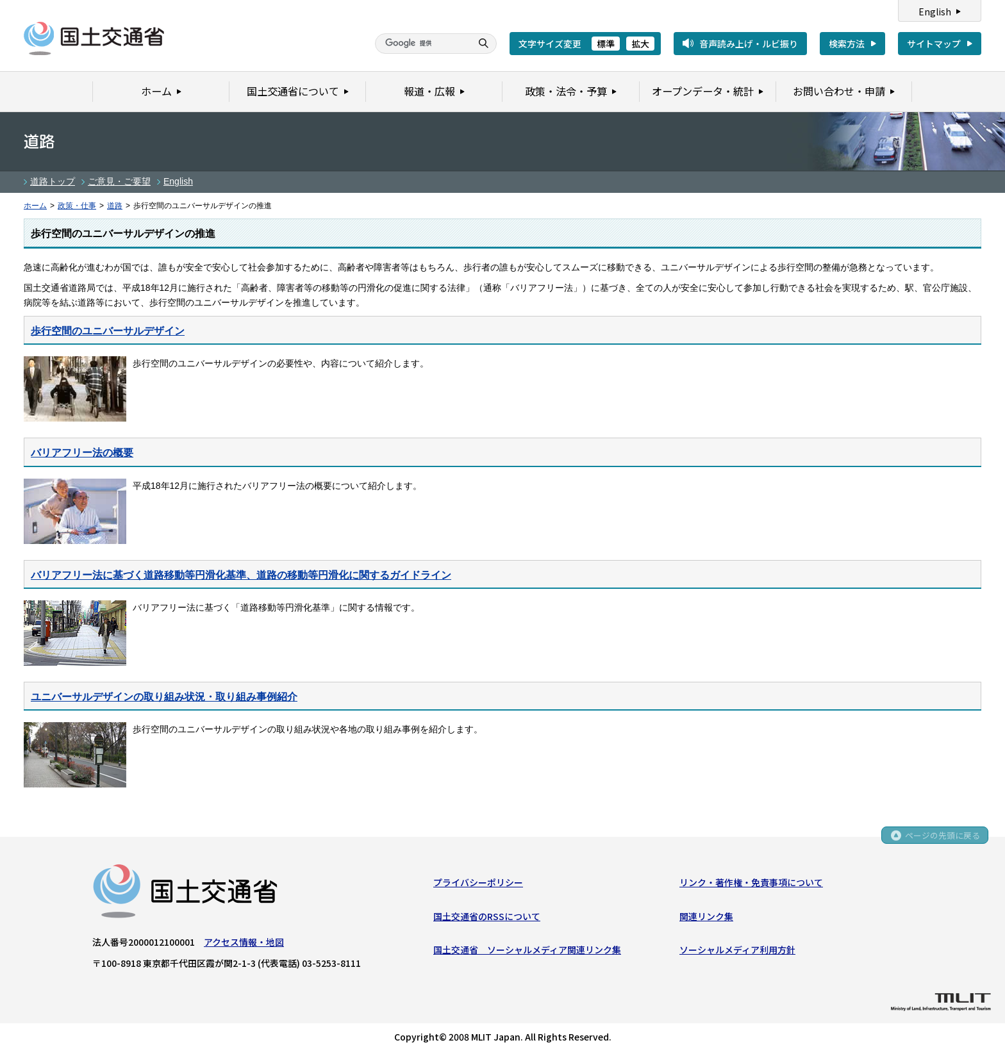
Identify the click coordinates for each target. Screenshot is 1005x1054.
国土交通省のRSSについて (486, 916)
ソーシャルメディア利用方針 (737, 950)
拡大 (640, 43)
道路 (114, 205)
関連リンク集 (706, 916)
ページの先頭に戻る (941, 838)
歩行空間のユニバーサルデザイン (108, 330)
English (934, 11)
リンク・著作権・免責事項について (751, 883)
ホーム (35, 205)
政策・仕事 (77, 205)
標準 (606, 43)
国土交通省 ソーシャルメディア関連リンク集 (527, 950)
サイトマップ (934, 43)
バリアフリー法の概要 (82, 452)
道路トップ (52, 181)
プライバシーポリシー (478, 883)
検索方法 (847, 43)
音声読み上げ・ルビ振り (748, 43)
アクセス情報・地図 (244, 943)
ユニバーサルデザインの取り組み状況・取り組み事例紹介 (164, 696)
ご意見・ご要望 (119, 181)
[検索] (422, 43)
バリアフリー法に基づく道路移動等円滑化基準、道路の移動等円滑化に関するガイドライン (241, 575)
